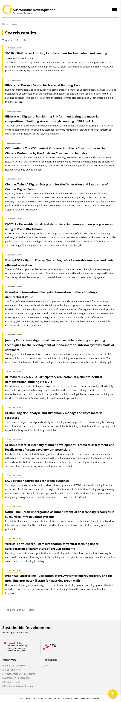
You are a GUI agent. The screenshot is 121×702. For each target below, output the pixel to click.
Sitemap (95, 698)
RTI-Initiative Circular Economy (18, 686)
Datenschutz (39, 698)
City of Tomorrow (11, 669)
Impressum (25, 698)
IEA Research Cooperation (16, 677)
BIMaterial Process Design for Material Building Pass (42, 85)
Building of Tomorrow (13, 665)
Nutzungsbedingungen (60, 698)
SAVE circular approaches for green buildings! (37, 481)
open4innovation (19, 632)
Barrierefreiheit (82, 698)
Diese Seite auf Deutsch (20, 609)
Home (5, 24)
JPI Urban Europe (11, 681)
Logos (46, 665)
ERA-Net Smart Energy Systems (18, 673)
